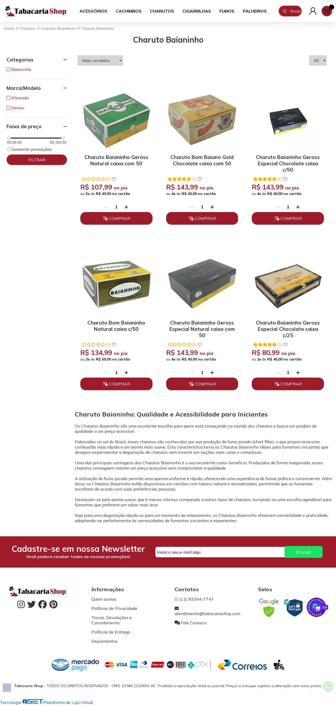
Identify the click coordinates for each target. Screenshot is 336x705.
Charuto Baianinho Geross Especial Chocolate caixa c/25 (288, 328)
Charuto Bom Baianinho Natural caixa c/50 (116, 326)
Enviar (303, 552)
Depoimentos (104, 641)
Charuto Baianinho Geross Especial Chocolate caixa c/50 (288, 162)
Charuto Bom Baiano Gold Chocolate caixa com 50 (202, 160)
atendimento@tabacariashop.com (207, 611)
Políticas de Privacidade (114, 608)
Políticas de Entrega (110, 632)
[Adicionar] (126, 206)
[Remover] (106, 206)
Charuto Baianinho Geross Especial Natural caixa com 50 (202, 328)
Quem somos (103, 599)
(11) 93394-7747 (194, 599)
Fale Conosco (191, 622)
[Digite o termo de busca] (295, 11)
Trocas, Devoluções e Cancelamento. (111, 620)
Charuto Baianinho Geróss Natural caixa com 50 (116, 160)
